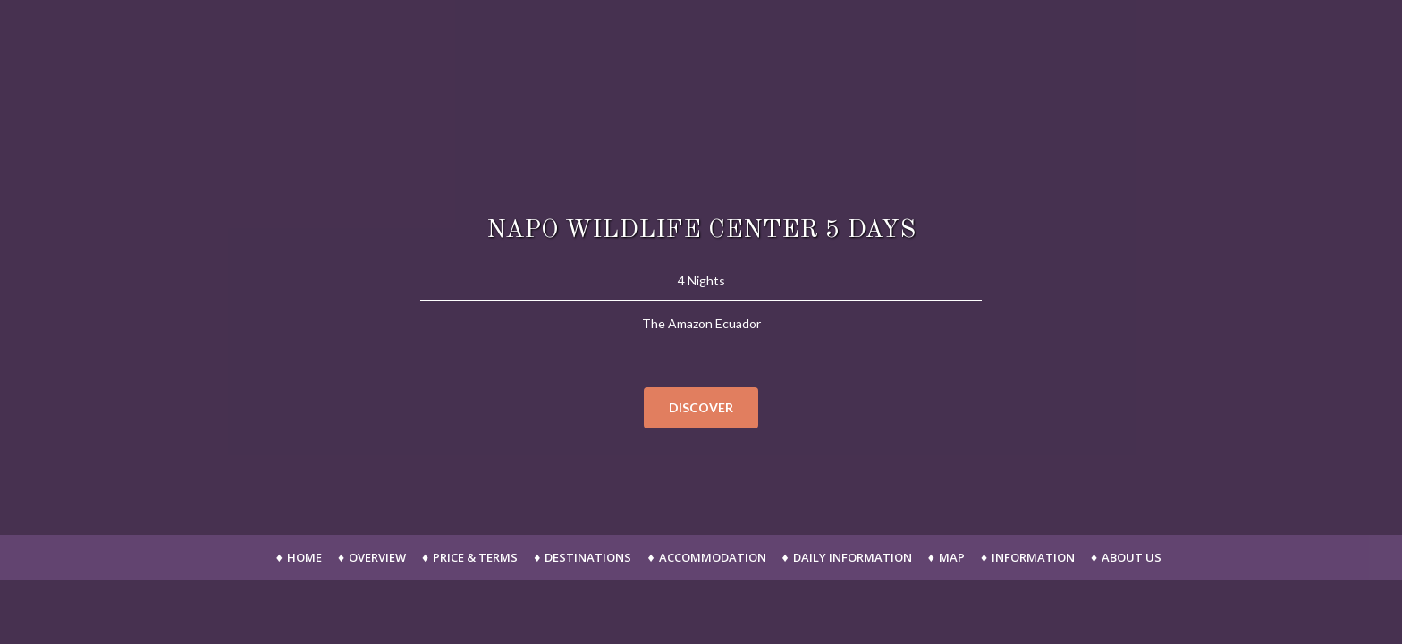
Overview (377, 557)
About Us (1131, 557)
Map (952, 557)
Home (304, 557)
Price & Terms (475, 557)
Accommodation (712, 557)
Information (1033, 557)
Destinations (588, 557)
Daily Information (852, 557)
